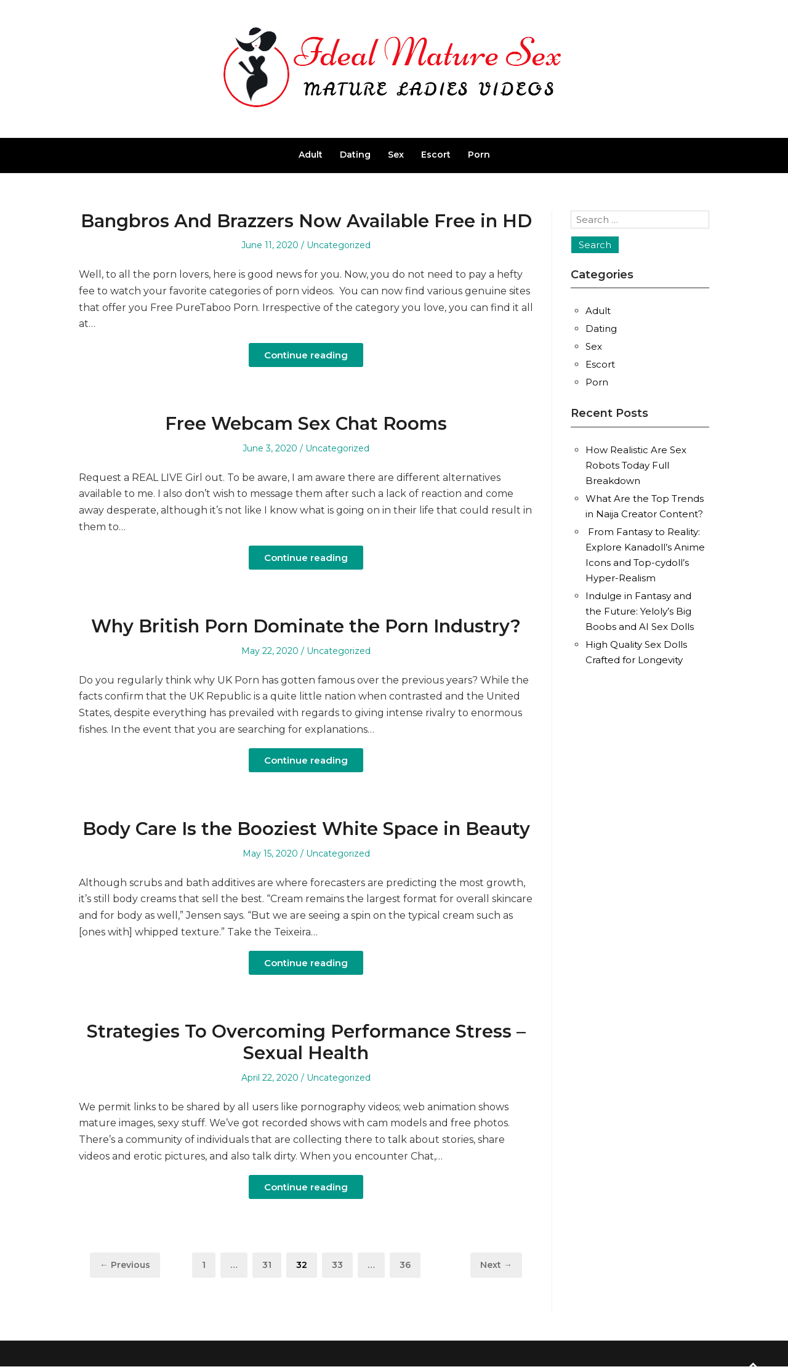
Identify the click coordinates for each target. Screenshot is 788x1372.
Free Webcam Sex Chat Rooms (306, 423)
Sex (396, 154)
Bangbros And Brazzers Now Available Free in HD (306, 221)
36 (409, 1264)
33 (342, 1264)
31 (271, 1264)
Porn (479, 154)
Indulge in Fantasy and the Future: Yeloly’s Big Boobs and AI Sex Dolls (639, 611)
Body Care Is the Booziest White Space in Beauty (306, 828)
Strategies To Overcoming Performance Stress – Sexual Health (306, 1041)
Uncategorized (339, 245)
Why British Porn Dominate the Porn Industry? (306, 626)
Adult (311, 154)
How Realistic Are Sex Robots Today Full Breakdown (635, 465)
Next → (496, 1264)
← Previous (125, 1264)
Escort (436, 154)
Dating (355, 154)
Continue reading (306, 355)
